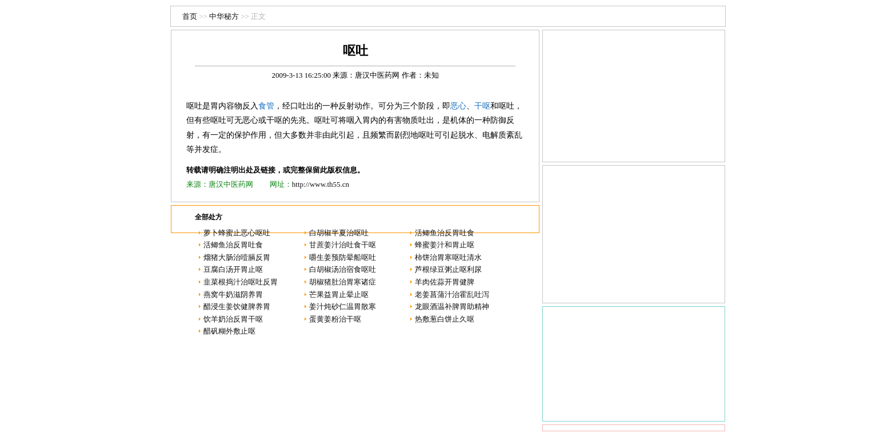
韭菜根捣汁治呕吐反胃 (240, 282)
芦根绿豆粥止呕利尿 (448, 269)
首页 (189, 16)
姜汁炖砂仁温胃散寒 (342, 306)
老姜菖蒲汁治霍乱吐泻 (452, 294)
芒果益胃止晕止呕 (339, 294)
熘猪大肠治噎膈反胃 (236, 257)
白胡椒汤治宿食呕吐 (342, 269)
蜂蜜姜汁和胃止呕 (444, 244)
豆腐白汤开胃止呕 (233, 269)
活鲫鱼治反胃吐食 (444, 232)
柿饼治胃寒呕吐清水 (448, 257)
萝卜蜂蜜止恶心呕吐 (236, 232)
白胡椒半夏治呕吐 (339, 232)
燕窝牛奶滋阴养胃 (233, 294)
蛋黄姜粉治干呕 (335, 319)
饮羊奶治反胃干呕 (233, 319)
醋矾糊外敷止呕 (229, 331)
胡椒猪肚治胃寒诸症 (342, 282)
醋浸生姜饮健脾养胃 (236, 306)
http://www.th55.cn (320, 184)
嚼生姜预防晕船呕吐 (342, 257)
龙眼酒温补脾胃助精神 (452, 306)
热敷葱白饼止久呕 (444, 319)
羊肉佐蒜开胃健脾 (444, 282)
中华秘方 (224, 16)
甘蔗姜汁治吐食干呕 (342, 244)
